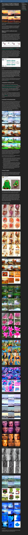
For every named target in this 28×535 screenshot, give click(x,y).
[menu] (1, 1)
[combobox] (26, 1)
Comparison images (24, 10)
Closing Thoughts (24, 9)
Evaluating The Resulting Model (24, 8)
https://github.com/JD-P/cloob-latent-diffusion (11, 85)
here (8, 80)
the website (14, 48)
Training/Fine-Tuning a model (24, 6)
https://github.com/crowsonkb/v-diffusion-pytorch (9, 87)
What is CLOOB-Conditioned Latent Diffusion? (24, 5)
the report (6, 95)
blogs (3, 6)
